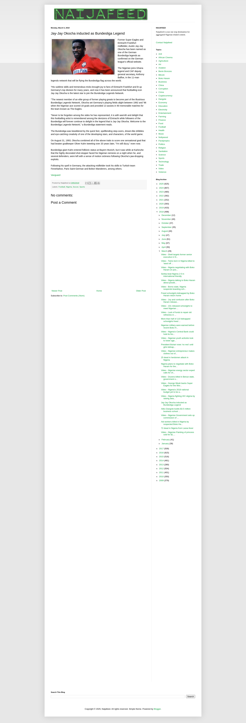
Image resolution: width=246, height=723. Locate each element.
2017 (161, 448)
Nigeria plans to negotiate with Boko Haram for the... (177, 365)
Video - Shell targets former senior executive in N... (176, 255)
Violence (162, 172)
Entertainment (164, 113)
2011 (161, 472)
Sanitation (163, 151)
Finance (162, 120)
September (167, 227)
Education (163, 106)
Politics (161, 144)
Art (159, 64)
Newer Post (57, 291)
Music (161, 134)
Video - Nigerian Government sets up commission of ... (178, 416)
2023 (161, 192)
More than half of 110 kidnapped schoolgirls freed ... (175, 320)
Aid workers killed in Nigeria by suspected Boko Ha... (175, 423)
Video (161, 168)
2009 (161, 480)
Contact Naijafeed (164, 42)
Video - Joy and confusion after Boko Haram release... (177, 300)
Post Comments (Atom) (74, 295)
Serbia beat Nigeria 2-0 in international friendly (172, 275)
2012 (161, 468)
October (165, 223)
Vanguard (55, 175)
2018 (161, 212)
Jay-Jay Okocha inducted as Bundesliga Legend (174, 403)
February (166, 439)
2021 (161, 200)
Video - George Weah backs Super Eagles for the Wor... (177, 384)
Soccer (76, 187)
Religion (162, 148)
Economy (162, 102)
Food (160, 123)
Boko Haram (164, 78)
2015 (161, 456)
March (165, 251)
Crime (161, 92)
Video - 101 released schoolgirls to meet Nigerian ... (176, 307)
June (164, 239)
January (165, 443)
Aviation (162, 68)
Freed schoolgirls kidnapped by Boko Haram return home (177, 294)
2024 (161, 188)
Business (162, 82)
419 (160, 54)
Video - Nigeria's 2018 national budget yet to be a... (175, 390)
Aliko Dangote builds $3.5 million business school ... (175, 410)
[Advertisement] (98, 280)
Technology (163, 161)
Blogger (157, 709)
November (167, 219)
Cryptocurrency (165, 95)
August (165, 231)
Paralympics (164, 141)
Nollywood (163, 137)
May (164, 243)
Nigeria (69, 187)
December (167, 215)
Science (162, 155)
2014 (161, 460)
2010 (161, 476)
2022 (161, 196)
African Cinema (165, 57)
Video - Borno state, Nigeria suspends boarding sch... (173, 288)
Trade (161, 165)
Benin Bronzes (165, 71)
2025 (161, 184)
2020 (161, 204)
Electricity (162, 109)
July (164, 235)
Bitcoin (161, 75)
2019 (161, 207)
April (164, 247)
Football (62, 187)
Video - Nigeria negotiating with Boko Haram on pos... (177, 268)
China (161, 85)
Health (161, 130)
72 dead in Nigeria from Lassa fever (177, 428)
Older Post (141, 291)
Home (99, 291)
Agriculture (163, 61)
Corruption (163, 89)
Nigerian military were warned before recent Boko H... (177, 326)
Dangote (162, 99)
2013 (161, 464)
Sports (82, 187)
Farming (162, 116)
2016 (161, 452)
